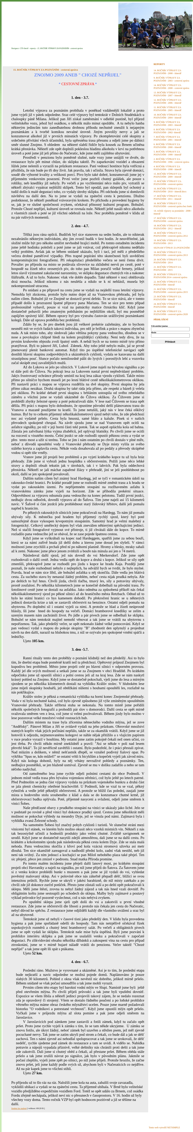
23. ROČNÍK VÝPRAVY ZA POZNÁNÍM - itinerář (167, 298)
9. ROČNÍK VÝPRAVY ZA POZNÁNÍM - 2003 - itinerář (167, 123)
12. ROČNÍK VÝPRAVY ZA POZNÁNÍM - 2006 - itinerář (167, 101)
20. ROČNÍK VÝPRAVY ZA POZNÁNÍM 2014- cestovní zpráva (170, 276)
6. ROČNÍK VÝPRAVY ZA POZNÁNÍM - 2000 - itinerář (167, 146)
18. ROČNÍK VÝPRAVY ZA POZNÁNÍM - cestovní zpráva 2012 (171, 234)
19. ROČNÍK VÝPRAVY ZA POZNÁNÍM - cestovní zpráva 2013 (171, 254)
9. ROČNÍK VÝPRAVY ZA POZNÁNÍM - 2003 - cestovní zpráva (171, 79)
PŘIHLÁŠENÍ (161, 319)
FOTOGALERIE (84, 55)
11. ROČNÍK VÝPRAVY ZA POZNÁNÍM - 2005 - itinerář (167, 109)
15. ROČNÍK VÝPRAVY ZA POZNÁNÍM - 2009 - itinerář (167, 175)
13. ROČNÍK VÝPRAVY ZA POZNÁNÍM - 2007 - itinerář (167, 94)
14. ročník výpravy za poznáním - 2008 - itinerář (173, 212)
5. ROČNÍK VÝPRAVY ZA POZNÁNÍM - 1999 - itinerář (167, 153)
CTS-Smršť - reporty (28, 48)
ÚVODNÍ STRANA (21, 55)
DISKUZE (110, 55)
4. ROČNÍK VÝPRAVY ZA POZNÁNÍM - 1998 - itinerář (167, 168)
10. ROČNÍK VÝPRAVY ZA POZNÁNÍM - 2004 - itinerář (167, 116)
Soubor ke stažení (19, 1108)
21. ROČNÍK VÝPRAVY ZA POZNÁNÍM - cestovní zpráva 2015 (171, 290)
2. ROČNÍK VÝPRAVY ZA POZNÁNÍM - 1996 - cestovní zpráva (171, 160)
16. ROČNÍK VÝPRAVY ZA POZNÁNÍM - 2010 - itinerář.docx (170, 190)
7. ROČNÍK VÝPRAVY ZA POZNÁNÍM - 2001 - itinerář (167, 138)
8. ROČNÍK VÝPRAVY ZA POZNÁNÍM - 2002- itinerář (167, 131)
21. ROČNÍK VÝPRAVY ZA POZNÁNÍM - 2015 (167, 268)
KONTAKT (131, 55)
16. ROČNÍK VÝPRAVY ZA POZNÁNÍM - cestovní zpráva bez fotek (173, 205)
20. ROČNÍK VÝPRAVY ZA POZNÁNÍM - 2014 (167, 261)
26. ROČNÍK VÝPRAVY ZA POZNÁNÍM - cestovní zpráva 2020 (171, 313)
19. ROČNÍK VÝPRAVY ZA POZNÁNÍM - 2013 (167, 242)
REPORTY (159, 64)
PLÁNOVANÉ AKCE (54, 55)
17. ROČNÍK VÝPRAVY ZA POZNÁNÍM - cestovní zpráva (168, 219)
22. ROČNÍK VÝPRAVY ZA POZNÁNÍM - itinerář (167, 283)
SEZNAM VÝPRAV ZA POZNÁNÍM (171, 247)
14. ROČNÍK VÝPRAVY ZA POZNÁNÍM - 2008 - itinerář (167, 72)
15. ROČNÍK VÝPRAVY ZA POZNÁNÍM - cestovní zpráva (60, 48)
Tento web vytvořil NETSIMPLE (164, 1127)
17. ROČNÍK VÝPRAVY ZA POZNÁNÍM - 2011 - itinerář (167, 197)
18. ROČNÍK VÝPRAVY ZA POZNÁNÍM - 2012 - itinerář (167, 227)
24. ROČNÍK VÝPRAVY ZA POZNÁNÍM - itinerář (167, 305)
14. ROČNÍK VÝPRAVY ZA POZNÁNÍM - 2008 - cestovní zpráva (171, 86)
